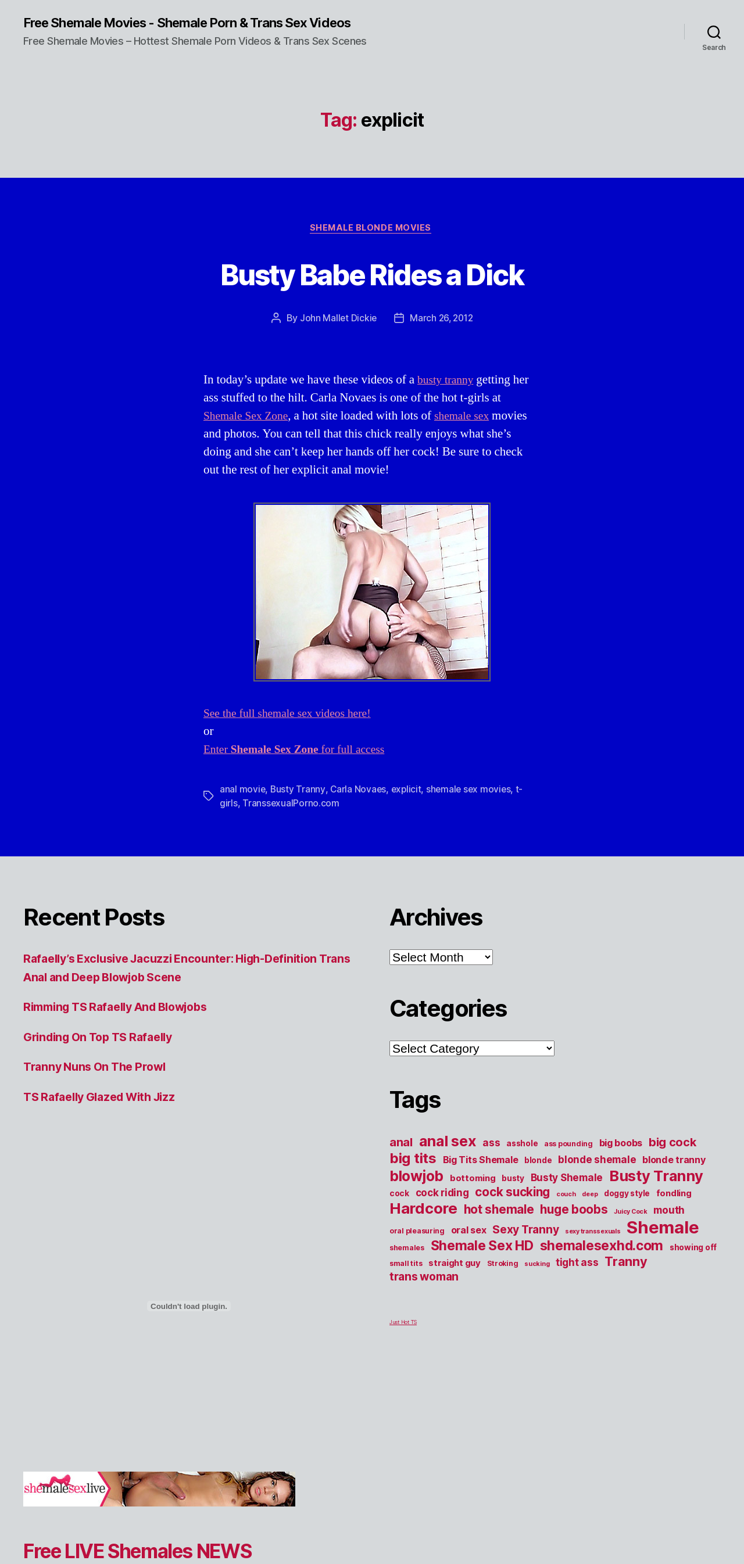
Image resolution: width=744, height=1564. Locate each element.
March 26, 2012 (442, 334)
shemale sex (470, 432)
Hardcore (423, 1225)
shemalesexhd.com (602, 1262)
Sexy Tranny (525, 1246)
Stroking (502, 1280)
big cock (672, 1159)
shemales (406, 1264)
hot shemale (499, 1226)
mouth (669, 1227)
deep (590, 1211)
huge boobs (573, 1226)
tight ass (577, 1279)
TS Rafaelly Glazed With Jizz (106, 1113)
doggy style (627, 1210)
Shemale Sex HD (482, 1262)
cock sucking (512, 1208)
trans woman (424, 1293)
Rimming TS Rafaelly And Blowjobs (124, 1023)
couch (566, 1211)
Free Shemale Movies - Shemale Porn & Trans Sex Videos (180, 30)
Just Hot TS (403, 1339)
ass (491, 1159)
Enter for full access (301, 766)
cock (399, 1210)
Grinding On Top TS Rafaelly (104, 1053)
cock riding (442, 1209)
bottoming (473, 1195)
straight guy (454, 1280)
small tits (405, 1280)
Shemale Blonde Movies (372, 244)
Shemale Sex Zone (249, 432)
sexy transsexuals (592, 1248)
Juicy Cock (630, 1228)
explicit (408, 806)
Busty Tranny (298, 806)
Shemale (663, 1244)
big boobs (621, 1159)
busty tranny (447, 396)
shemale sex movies (472, 806)
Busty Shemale (567, 1194)
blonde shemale (597, 1176)
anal (401, 1159)
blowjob (416, 1192)
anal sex (448, 1158)
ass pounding (568, 1160)
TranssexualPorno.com (291, 820)
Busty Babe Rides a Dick (372, 288)
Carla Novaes (359, 806)
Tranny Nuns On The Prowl (100, 1083)
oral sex (469, 1247)
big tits (413, 1175)
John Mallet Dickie (336, 334)
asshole (522, 1160)
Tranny (625, 1278)
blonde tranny (674, 1176)
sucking (536, 1281)
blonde (538, 1177)
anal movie (243, 806)
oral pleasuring (417, 1247)
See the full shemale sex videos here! (293, 730)
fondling (674, 1210)
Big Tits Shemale (480, 1176)
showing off (693, 1264)
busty (513, 1195)
